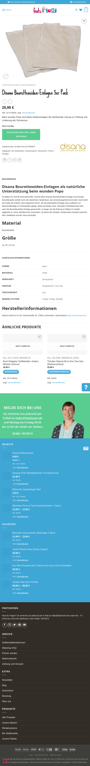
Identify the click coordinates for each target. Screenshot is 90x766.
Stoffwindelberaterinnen (13, 642)
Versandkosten (28, 113)
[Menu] (7, 9)
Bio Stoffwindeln (25, 85)
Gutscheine (7, 690)
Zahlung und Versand (12, 664)
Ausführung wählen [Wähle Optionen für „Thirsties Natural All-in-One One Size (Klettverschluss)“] (59, 372)
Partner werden (9, 653)
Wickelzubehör (31, 151)
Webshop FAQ (9, 648)
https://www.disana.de (76, 315)
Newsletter (7, 680)
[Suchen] (76, 10)
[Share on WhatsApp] (4, 160)
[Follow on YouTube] (24, 625)
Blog (4, 685)
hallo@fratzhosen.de (29, 418)
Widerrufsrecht (9, 658)
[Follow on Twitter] (14, 625)
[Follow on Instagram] (9, 625)
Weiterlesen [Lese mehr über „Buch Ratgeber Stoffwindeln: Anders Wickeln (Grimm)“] (11, 372)
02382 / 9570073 (22, 433)
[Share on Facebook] (9, 160)
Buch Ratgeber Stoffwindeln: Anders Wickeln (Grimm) (20, 362)
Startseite (8, 85)
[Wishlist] (80, 10)
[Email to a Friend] (14, 160)
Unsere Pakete (9, 739)
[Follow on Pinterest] (19, 625)
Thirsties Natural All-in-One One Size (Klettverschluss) (65, 362)
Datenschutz (41, 755)
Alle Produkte (8, 717)
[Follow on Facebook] (4, 625)
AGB (31, 755)
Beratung (6, 696)
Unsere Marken (9, 723)
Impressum (55, 755)
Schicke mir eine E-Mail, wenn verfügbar (21, 134)
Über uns (6, 701)
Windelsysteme (9, 728)
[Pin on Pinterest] (19, 160)
